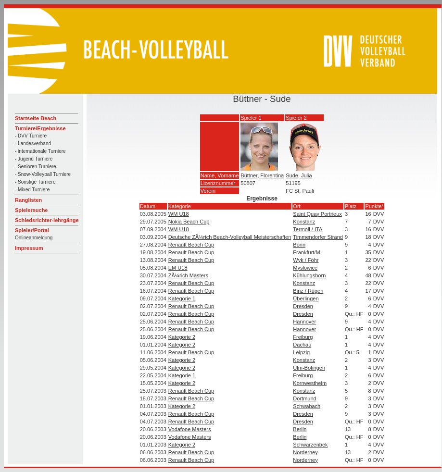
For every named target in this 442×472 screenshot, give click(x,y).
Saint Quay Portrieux (317, 214)
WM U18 (178, 214)
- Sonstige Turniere (35, 182)
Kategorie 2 (181, 337)
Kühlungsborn (309, 275)
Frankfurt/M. (307, 252)
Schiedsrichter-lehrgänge (47, 220)
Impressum (29, 248)
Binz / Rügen (308, 291)
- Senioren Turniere (35, 166)
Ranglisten (28, 200)
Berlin (299, 429)
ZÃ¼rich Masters (188, 275)
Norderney (305, 452)
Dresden (303, 306)
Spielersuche (31, 210)
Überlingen (305, 298)
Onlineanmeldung (33, 237)
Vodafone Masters (189, 429)
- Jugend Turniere (33, 158)
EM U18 (178, 268)
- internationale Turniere (40, 151)
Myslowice (305, 268)
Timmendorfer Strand (318, 237)
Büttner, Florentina (262, 175)
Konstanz (304, 221)
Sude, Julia (299, 175)
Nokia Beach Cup (189, 221)
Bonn (299, 245)
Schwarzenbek (310, 444)
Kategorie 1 (181, 298)
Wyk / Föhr (305, 260)
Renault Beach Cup (191, 245)
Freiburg (303, 337)
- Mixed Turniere (32, 189)
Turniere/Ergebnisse (40, 128)
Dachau (302, 345)
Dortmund (304, 398)
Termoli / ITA (307, 229)
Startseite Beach (35, 118)
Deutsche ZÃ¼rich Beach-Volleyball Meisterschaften (229, 237)
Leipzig (301, 352)
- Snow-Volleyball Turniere (43, 174)
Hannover (304, 321)
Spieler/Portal (32, 230)
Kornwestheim (310, 383)
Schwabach (306, 406)
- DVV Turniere (31, 135)
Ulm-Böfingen (309, 368)
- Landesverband (33, 143)
